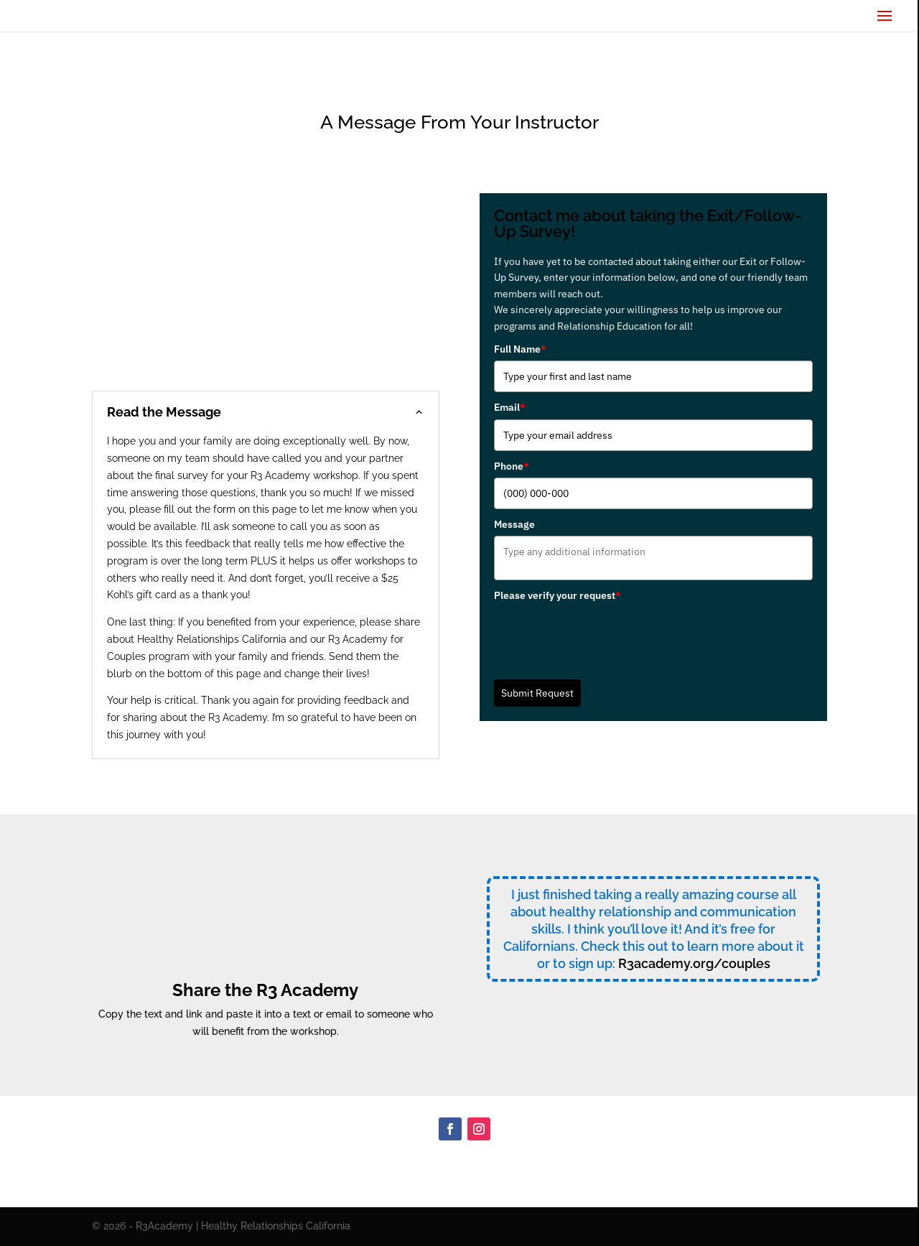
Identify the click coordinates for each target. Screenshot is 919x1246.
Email (510, 407)
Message (514, 524)
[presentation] (603, 636)
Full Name (520, 349)
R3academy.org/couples (694, 963)
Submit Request (537, 693)
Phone (511, 466)
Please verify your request (557, 595)
